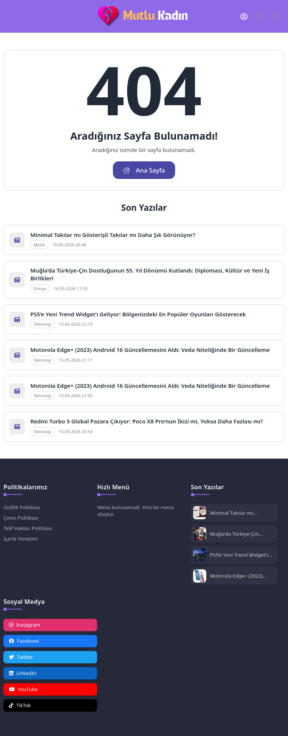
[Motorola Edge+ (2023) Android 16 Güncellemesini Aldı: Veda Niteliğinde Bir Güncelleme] (199, 576)
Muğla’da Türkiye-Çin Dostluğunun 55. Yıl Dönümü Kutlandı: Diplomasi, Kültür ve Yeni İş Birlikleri (242, 533)
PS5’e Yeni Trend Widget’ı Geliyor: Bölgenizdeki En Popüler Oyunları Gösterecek (138, 314)
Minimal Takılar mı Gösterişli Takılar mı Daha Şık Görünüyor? (112, 234)
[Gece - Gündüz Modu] (276, 19)
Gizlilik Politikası (21, 507)
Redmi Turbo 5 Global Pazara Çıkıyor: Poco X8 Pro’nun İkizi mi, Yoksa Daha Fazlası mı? (146, 421)
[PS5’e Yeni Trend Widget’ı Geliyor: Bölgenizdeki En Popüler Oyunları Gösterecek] (199, 555)
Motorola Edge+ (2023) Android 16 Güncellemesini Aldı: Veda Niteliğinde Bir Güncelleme (150, 349)
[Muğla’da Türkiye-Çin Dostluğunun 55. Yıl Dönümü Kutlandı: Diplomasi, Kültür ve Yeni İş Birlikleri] (199, 534)
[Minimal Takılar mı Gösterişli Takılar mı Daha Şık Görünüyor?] (199, 513)
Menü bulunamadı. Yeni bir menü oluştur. (135, 510)
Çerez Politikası (20, 517)
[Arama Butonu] (259, 16)
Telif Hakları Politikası (27, 528)
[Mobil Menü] (9, 16)
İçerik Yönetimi (20, 538)
